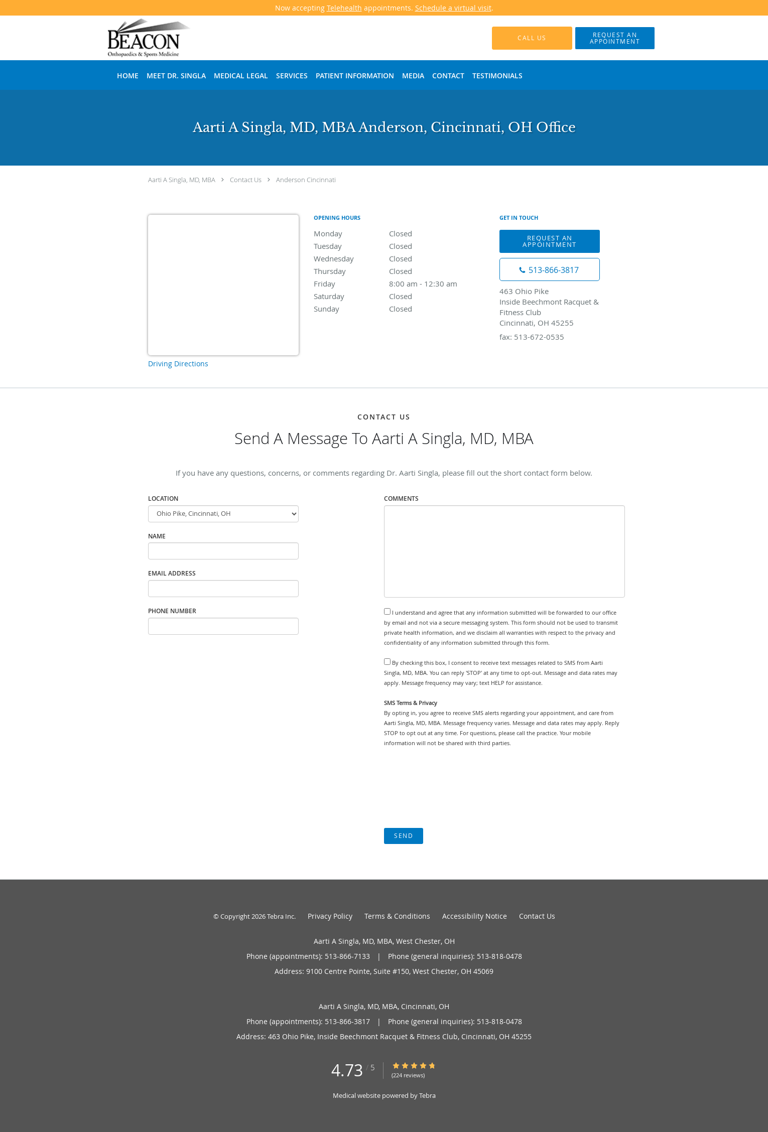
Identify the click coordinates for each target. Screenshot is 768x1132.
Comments (401, 498)
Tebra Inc (280, 916)
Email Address (172, 573)
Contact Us (246, 179)
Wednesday (401, 258)
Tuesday (401, 246)
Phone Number (172, 611)
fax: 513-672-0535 (531, 337)
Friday (401, 283)
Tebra (427, 1095)
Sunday (401, 309)
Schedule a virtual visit (453, 8)
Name (157, 536)
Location (163, 498)
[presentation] (460, 787)
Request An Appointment (550, 241)
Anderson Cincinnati (306, 179)
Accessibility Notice (474, 916)
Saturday (401, 296)
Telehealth (344, 8)
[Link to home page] (134, 38)
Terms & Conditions (397, 916)
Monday (401, 233)
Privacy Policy (330, 916)
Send (403, 835)
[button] (615, 38)
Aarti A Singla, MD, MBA (181, 179)
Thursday (401, 271)
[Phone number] (549, 269)
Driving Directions (178, 363)
